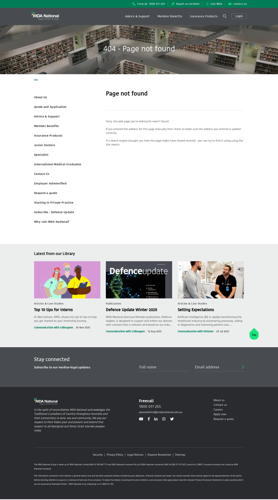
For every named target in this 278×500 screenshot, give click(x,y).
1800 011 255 (150, 406)
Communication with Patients (195, 331)
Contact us (237, 4)
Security (98, 455)
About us (219, 400)
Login (239, 16)
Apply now (220, 414)
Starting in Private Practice (53, 203)
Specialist (41, 155)
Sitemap (180, 455)
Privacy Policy (115, 455)
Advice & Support (137, 16)
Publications (113, 303)
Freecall (149, 4)
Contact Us (41, 174)
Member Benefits (170, 16)
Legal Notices (135, 455)
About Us (40, 97)
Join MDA (214, 4)
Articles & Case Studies (49, 303)
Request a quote (45, 193)
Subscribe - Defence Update (54, 212)
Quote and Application (50, 107)
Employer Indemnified (50, 183)
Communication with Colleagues (53, 327)
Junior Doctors (44, 145)
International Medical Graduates (57, 164)
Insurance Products (204, 16)
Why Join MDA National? (51, 222)
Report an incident (185, 4)
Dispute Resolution (159, 455)
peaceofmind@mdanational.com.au (160, 412)
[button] (137, 16)
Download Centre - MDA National (66, 484)
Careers (218, 409)
